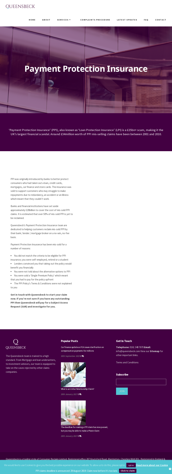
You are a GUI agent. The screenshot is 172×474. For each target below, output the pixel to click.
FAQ (146, 20)
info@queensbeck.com (128, 351)
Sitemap (154, 351)
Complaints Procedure (95, 20)
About (49, 20)
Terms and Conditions (127, 362)
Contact (160, 20)
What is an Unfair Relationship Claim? (77, 389)
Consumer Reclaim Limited (53, 459)
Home (35, 20)
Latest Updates (127, 20)
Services (67, 20)
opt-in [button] (131, 465)
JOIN (121, 391)
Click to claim (128, 470)
